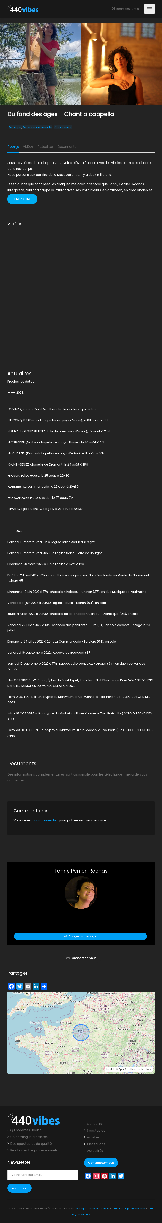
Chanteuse (63, 127)
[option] (121, 64)
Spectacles (96, 1130)
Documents (66, 146)
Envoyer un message (80, 936)
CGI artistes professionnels (128, 1208)
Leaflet (110, 1069)
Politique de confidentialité (92, 1208)
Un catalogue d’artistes (29, 1137)
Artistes (93, 1137)
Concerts (94, 1124)
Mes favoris (96, 1144)
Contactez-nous (101, 1163)
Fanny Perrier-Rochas (81, 871)
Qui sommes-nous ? (26, 1130)
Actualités (45, 146)
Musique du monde (37, 127)
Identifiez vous (125, 9)
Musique (15, 127)
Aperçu (13, 146)
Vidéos (28, 146)
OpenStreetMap (127, 1069)
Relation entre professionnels (33, 1150)
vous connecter (45, 820)
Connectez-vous (81, 958)
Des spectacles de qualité (31, 1143)
